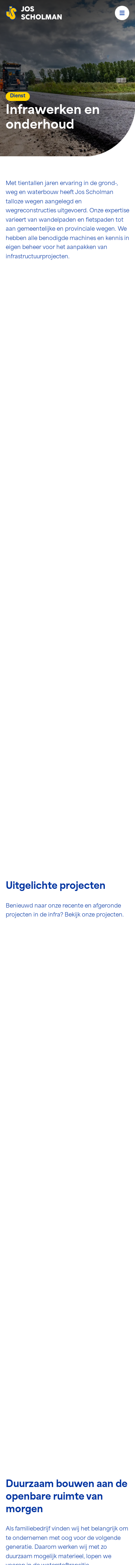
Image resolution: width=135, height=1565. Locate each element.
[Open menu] (122, 13)
